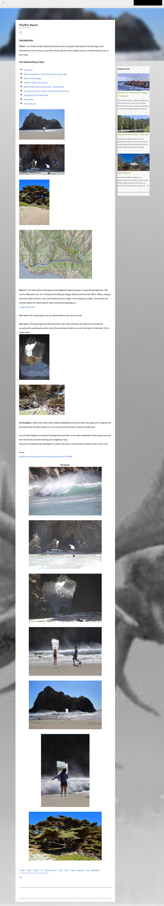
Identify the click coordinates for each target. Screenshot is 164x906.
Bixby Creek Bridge (32, 78)
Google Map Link (27, 307)
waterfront (95, 870)
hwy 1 (66, 870)
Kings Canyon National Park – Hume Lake (133, 134)
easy (60, 870)
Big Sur (36, 870)
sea (88, 870)
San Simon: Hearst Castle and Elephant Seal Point (46, 91)
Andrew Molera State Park (36, 82)
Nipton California (124, 173)
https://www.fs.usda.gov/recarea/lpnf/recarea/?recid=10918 (45, 456)
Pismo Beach (30, 104)
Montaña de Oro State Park (36, 95)
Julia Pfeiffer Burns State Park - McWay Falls (44, 87)
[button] (20, 32)
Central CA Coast (50, 870)
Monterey (28, 70)
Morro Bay (28, 99)
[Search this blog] (150, 2)
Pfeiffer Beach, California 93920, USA (36, 873)
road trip (81, 870)
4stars (22, 870)
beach (29, 870)
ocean (73, 870)
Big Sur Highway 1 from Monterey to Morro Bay (45, 74)
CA (41, 870)
